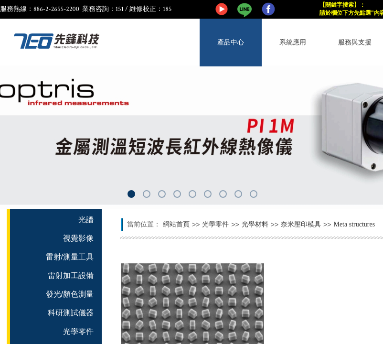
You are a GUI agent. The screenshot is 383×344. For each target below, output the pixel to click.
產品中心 (230, 42)
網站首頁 (176, 224)
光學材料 (255, 224)
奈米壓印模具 (301, 224)
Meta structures (354, 224)
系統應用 (292, 42)
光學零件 (215, 224)
